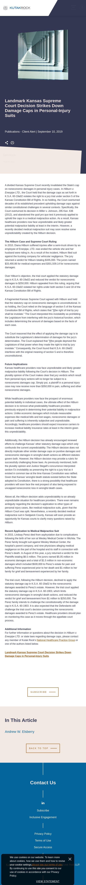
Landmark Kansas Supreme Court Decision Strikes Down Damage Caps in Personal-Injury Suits (38, 654)
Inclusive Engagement (42, 817)
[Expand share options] (6, 143)
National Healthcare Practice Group (56, 640)
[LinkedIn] (43, 803)
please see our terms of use (47, 876)
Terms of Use (43, 841)
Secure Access (43, 847)
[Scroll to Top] (43, 748)
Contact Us (43, 782)
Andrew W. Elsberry (19, 732)
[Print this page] (12, 143)
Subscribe (43, 811)
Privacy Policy (43, 834)
